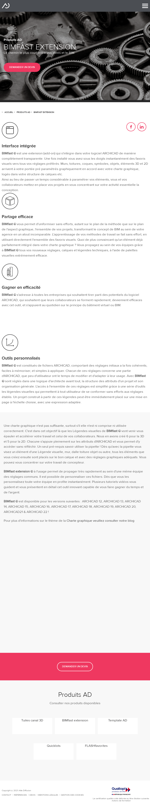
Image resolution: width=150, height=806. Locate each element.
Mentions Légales (48, 794)
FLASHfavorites (96, 746)
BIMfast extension (75, 720)
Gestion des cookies (72, 794)
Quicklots (54, 746)
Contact (7, 794)
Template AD (117, 720)
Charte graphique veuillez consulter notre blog (100, 521)
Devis (32, 794)
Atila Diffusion (6, 6)
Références (20, 794)
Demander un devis (22, 67)
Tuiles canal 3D (32, 720)
